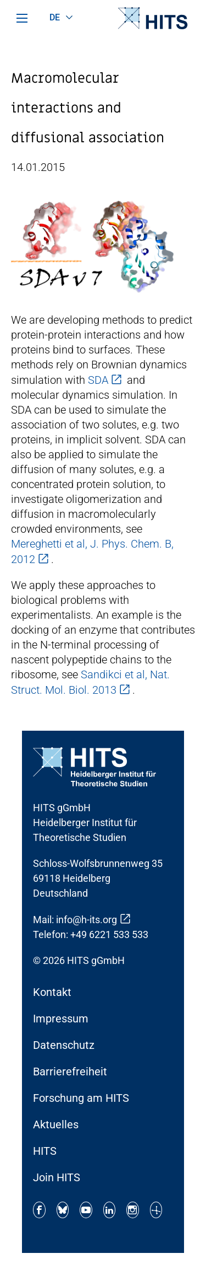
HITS (45, 1151)
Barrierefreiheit (70, 1071)
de (54, 17)
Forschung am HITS (81, 1098)
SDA (98, 380)
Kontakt (52, 992)
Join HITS (56, 1177)
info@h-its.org (86, 919)
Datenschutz (63, 1045)
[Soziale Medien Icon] (39, 1210)
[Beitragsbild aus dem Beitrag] (93, 246)
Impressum (60, 1018)
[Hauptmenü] (22, 18)
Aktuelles (56, 1124)
